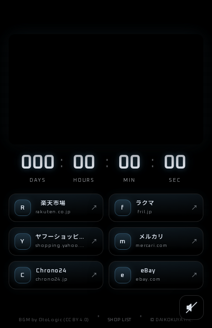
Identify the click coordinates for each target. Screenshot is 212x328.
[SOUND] (191, 307)
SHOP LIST (119, 320)
